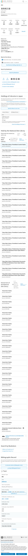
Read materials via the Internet (7, 542)
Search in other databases (8, 86)
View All (23, 31)
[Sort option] (6, 112)
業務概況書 (4, 481)
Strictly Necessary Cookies (8, 554)
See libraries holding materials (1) (14, 65)
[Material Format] (15, 112)
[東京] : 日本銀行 (5, 499)
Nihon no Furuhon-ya (8, 449)
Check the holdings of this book (19, 124)
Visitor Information (23, 139)
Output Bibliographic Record (8, 84)
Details (3, 550)
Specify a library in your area (17, 108)
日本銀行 (10, 492)
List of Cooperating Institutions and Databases (17, 101)
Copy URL (7, 79)
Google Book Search (8, 451)
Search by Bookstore (14, 72)
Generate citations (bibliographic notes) (10, 82)
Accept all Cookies (21, 554)
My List (4, 79)
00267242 (22, 492)
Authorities (14, 493)
